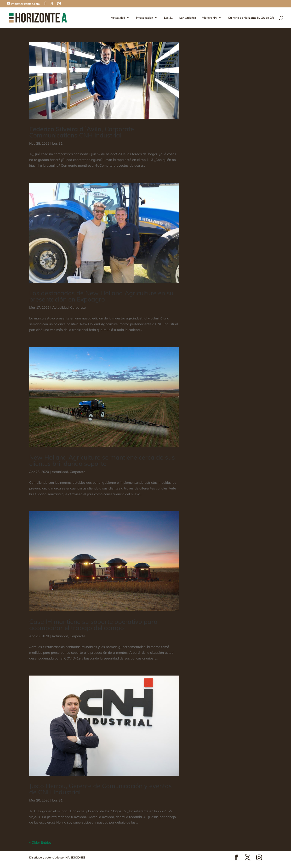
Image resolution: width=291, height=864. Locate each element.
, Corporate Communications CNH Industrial (81, 132)
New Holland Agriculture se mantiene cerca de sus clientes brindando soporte (102, 460)
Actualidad (118, 18)
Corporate (78, 307)
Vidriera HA (209, 18)
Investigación (144, 18)
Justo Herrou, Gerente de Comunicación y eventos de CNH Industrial (100, 789)
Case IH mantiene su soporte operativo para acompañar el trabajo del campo (93, 625)
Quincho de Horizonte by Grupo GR (251, 18)
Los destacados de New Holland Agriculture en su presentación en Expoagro (101, 296)
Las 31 (168, 18)
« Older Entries (40, 842)
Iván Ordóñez (187, 18)
